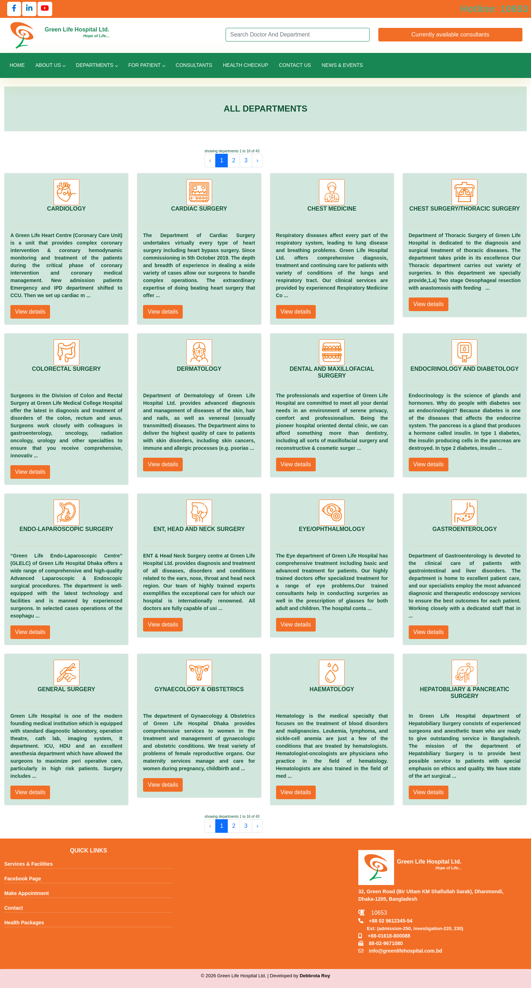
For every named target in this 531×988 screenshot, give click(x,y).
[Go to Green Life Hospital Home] (22, 35)
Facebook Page (22, 878)
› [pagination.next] (257, 160)
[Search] (298, 34)
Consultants (194, 65)
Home (17, 65)
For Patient (146, 65)
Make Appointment (26, 893)
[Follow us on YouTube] (45, 9)
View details (30, 312)
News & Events (342, 65)
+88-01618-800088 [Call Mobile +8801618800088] (384, 936)
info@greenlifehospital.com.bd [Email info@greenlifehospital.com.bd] (400, 951)
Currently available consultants (450, 34)
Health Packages (24, 922)
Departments (97, 65)
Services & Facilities (28, 864)
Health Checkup (245, 65)
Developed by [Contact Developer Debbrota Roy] (300, 975)
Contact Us (295, 65)
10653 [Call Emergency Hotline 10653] (372, 913)
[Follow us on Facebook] (14, 9)
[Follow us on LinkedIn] (29, 9)
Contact (13, 908)
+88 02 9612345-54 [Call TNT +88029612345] (385, 921)
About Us (50, 65)
